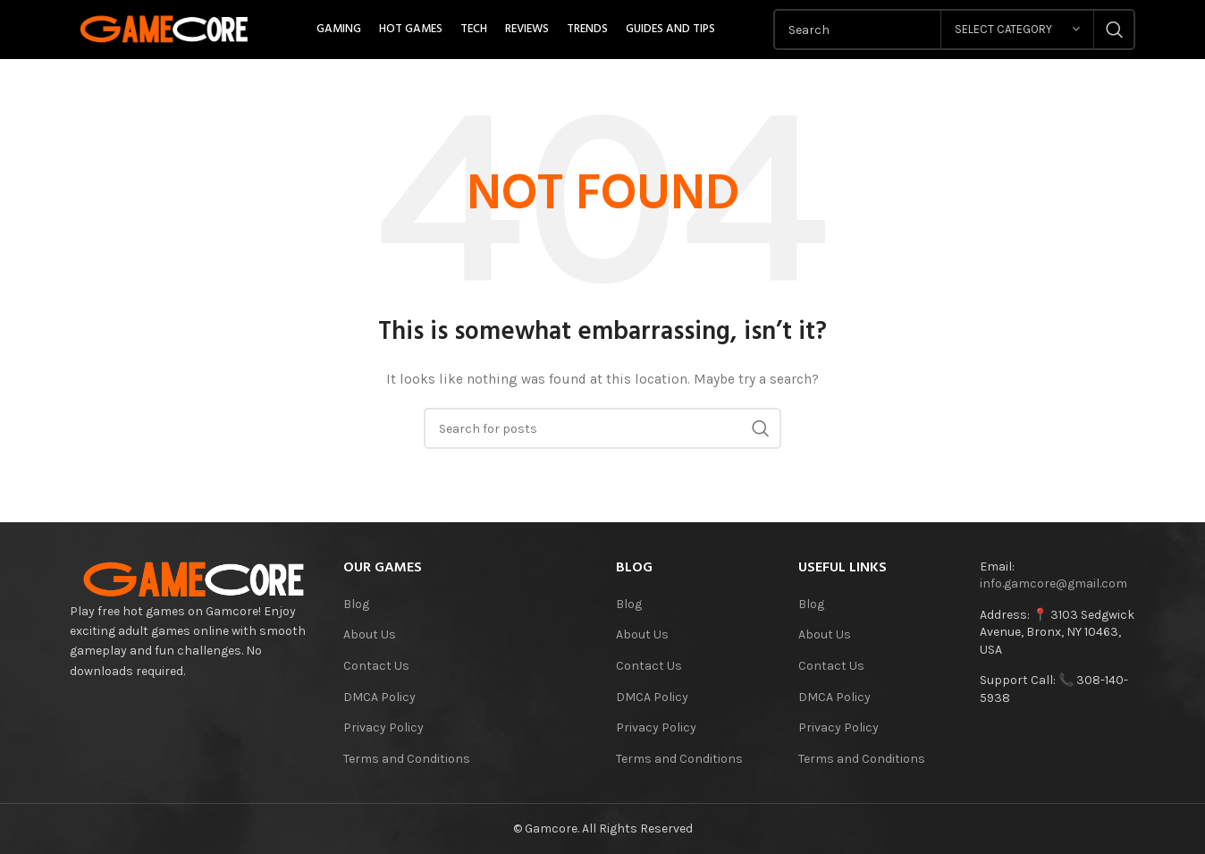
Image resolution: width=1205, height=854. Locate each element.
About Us (369, 634)
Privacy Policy (383, 727)
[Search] (602, 428)
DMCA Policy (379, 697)
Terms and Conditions (406, 758)
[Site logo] (163, 28)
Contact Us (376, 665)
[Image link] (193, 578)
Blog (356, 604)
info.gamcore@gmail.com (1053, 583)
